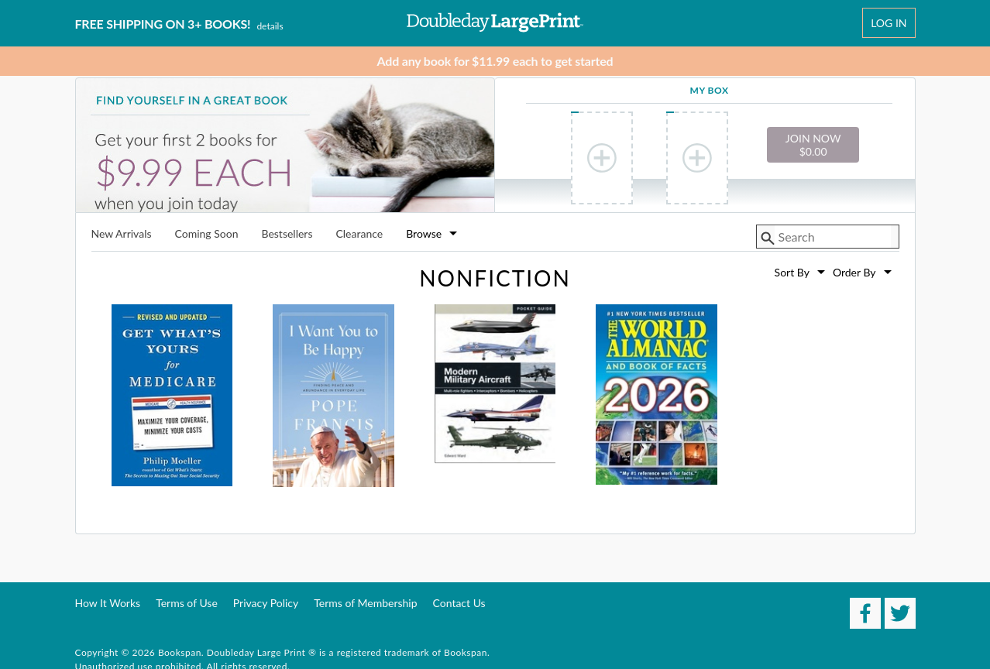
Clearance (359, 234)
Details (269, 26)
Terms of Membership (365, 602)
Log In (888, 22)
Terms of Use (187, 602)
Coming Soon (207, 234)
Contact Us (459, 602)
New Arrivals (121, 234)
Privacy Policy (265, 602)
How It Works (108, 602)
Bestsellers (286, 234)
